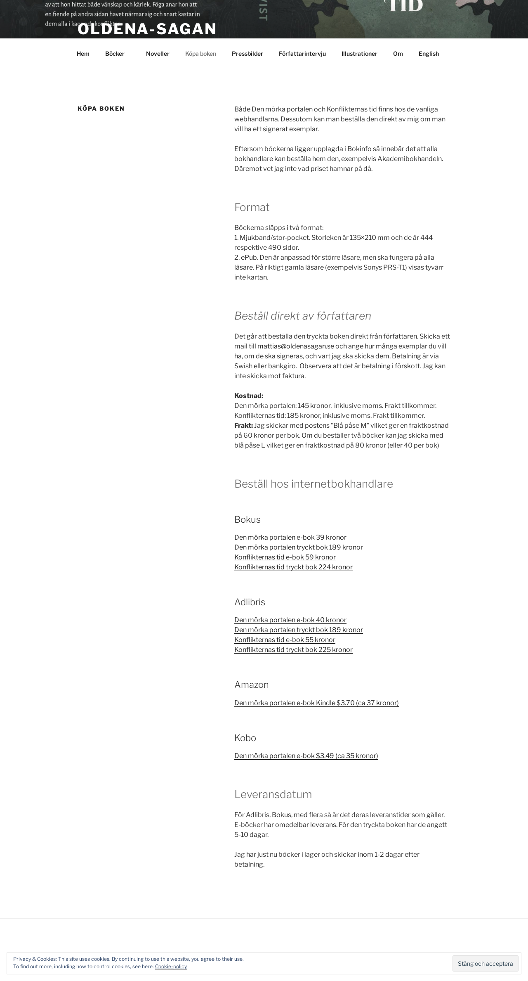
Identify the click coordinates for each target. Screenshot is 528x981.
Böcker (118, 53)
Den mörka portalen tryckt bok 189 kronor (298, 547)
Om (398, 53)
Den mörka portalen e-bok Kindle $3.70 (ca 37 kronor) (316, 703)
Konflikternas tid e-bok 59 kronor (285, 557)
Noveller (158, 53)
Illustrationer (359, 53)
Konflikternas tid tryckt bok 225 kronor (293, 650)
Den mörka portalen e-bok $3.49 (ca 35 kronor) (306, 756)
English (429, 53)
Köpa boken (200, 53)
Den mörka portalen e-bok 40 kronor (290, 620)
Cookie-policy (171, 966)
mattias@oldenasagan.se (295, 346)
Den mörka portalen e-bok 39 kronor (290, 537)
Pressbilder (247, 53)
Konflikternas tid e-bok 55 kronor (284, 640)
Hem (83, 53)
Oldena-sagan (147, 29)
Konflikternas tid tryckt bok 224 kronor (293, 567)
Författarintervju (302, 53)
